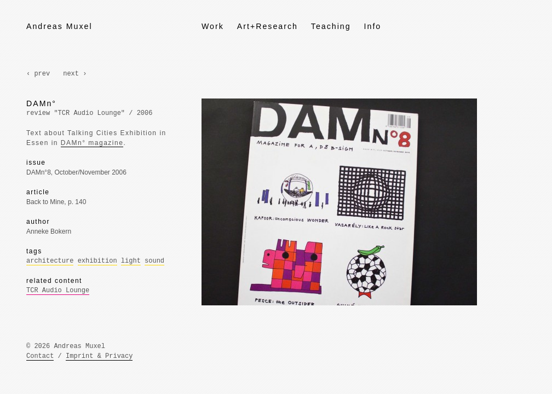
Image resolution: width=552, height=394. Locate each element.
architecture (49, 261)
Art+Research (267, 26)
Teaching (331, 26)
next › (75, 74)
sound (154, 261)
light (131, 261)
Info (373, 26)
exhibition (97, 261)
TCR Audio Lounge (57, 290)
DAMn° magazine (92, 143)
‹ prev (38, 74)
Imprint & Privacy (99, 356)
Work (213, 26)
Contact (40, 356)
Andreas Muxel (59, 26)
